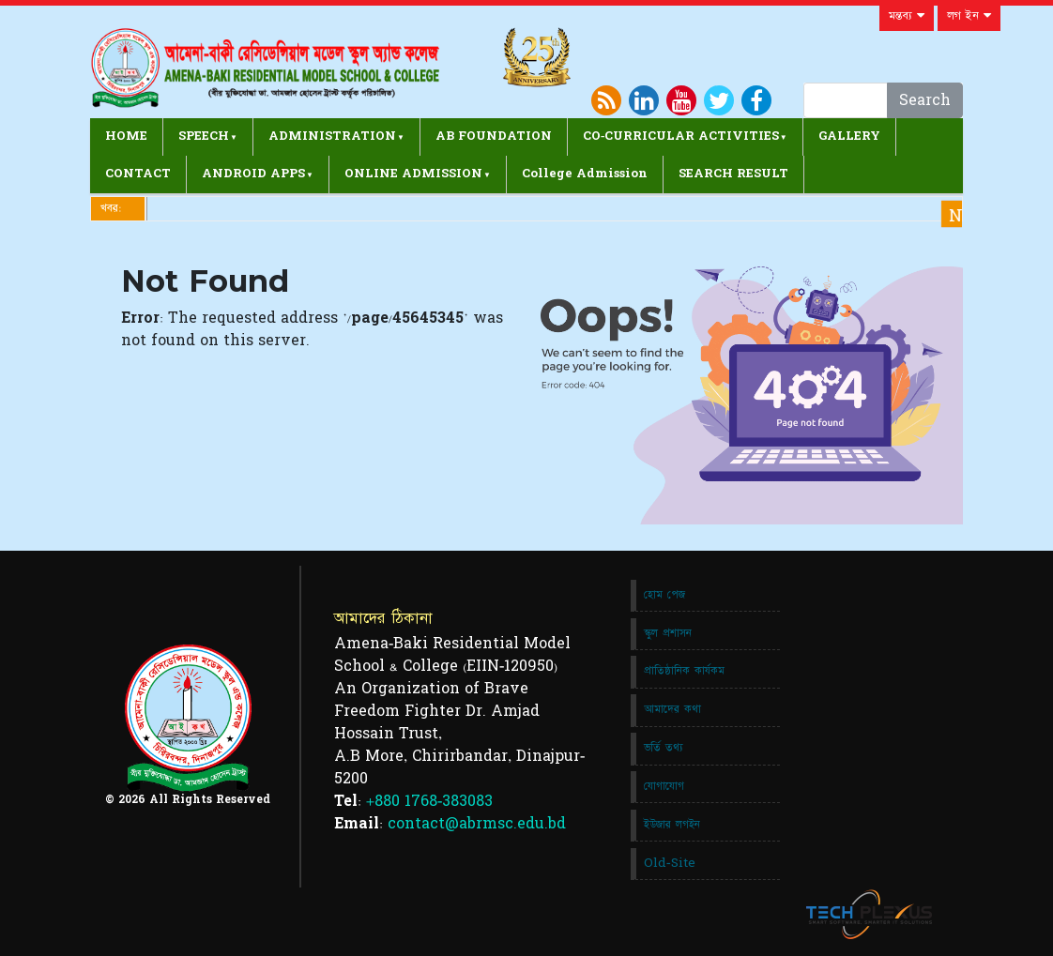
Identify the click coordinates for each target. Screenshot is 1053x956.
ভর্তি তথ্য (663, 747)
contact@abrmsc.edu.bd (477, 823)
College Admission (585, 173)
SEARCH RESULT (733, 173)
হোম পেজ (664, 594)
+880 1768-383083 (429, 801)
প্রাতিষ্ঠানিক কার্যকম (684, 670)
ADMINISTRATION (332, 136)
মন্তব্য (906, 15)
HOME (126, 136)
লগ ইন (969, 15)
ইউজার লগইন (672, 824)
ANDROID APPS (253, 173)
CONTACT (138, 173)
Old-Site (669, 863)
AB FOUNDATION (493, 136)
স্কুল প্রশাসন (668, 633)
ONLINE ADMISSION (413, 173)
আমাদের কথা (672, 709)
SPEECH (203, 136)
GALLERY (849, 136)
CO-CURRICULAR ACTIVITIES (681, 136)
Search (925, 100)
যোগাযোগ (664, 786)
